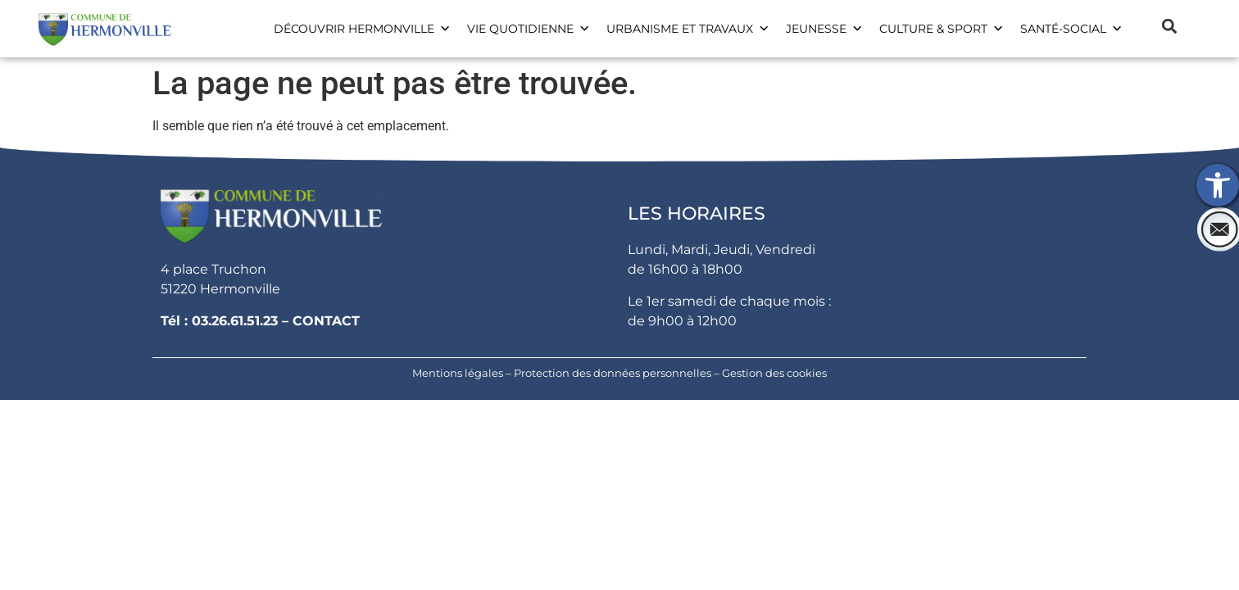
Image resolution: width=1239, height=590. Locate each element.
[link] (1217, 185)
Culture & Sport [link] (941, 28)
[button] (1168, 25)
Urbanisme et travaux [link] (687, 28)
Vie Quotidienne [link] (528, 28)
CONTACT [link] (326, 321)
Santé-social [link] (1071, 28)
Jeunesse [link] (824, 28)
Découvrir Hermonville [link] (362, 28)
